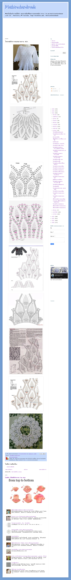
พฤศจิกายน (55, 116)
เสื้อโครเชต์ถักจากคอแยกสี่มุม (59, 199)
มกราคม (55, 214)
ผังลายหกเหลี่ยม (56, 137)
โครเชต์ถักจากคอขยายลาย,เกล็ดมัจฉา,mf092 (58, 148)
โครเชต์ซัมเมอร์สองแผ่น (58, 132)
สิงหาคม (55, 122)
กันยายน (55, 120)
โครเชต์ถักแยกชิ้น (56, 161)
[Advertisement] (18, 27)
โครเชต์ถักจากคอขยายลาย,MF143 (57, 174)
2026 (53, 109)
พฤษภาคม (55, 128)
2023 (53, 216)
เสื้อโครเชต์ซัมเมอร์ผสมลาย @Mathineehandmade (22, 510)
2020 (53, 222)
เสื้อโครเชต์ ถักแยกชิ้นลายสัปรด (18, 569)
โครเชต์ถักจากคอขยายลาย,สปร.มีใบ (57, 157)
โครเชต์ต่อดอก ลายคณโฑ (58, 143)
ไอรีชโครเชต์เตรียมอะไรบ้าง (58, 47)
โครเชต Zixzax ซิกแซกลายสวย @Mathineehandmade (24, 516)
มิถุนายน (55, 126)
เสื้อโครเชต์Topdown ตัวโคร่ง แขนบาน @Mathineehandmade (25, 543)
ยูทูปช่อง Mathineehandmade (58, 44)
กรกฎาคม (55, 124)
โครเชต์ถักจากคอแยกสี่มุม (58, 166)
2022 (53, 218)
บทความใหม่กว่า (8, 469)
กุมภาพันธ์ (55, 212)
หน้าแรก (25, 469)
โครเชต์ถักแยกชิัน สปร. (58, 159)
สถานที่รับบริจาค (15, 562)
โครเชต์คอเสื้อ (56, 186)
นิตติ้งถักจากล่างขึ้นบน (57, 179)
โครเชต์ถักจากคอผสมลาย (58, 170)
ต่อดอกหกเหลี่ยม (55, 42)
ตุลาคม (55, 118)
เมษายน (55, 130)
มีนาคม (55, 210)
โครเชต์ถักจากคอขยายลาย (15, 455)
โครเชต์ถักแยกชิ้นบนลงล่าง (58, 171)
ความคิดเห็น (54, 91)
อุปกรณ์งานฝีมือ (55, 45)
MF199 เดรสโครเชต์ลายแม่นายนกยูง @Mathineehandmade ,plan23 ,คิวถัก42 (29, 556)
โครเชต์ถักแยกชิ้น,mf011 (58, 145)
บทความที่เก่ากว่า (42, 469)
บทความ (53, 88)
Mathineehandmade (20, 7)
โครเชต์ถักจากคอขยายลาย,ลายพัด (57, 154)
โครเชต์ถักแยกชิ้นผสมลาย (58, 184)
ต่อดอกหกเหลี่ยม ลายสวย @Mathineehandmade (22, 529)
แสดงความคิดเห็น (10, 466)
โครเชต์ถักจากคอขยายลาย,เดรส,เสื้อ (57, 182)
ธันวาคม (55, 114)
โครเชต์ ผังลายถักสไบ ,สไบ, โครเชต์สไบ (21, 523)
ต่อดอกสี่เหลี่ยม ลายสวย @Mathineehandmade (22, 549)
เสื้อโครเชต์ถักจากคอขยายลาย (59, 205)
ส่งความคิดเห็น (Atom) (16, 471)
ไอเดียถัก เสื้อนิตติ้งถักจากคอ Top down (15, 477)
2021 (53, 220)
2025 (53, 111)
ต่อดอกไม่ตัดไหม (15, 536)
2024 (53, 113)
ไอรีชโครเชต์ (55, 142)
